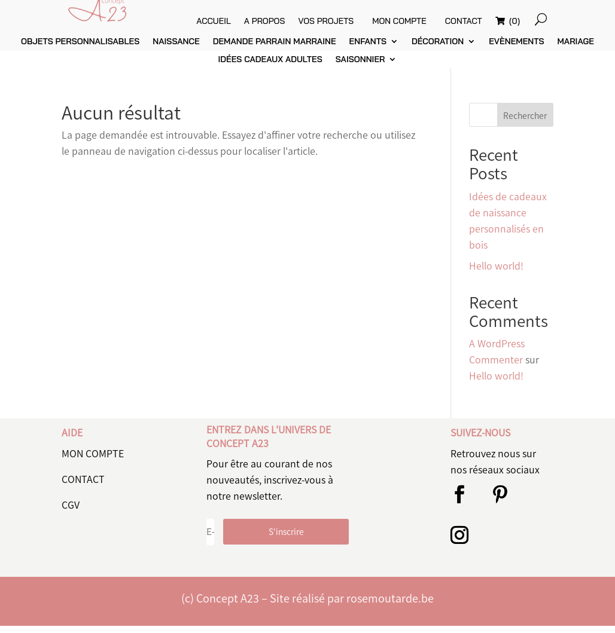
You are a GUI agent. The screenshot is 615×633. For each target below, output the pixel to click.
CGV (71, 512)
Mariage (575, 49)
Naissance (176, 49)
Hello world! (496, 273)
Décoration (438, 49)
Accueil (236, 21)
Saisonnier (360, 67)
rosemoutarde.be (390, 605)
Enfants (367, 49)
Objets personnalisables (80, 49)
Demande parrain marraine (274, 49)
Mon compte (422, 21)
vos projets (349, 21)
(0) (541, 21)
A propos (287, 21)
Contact (492, 21)
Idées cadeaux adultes (270, 67)
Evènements (516, 49)
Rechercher (525, 123)
